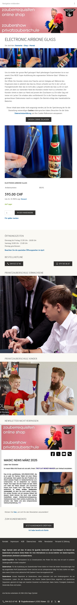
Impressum (14, 541)
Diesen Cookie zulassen (38, 119)
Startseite (18, 45)
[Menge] (9, 212)
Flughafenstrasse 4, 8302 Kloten (32, 601)
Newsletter (48, 541)
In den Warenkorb (25, 213)
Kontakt (5, 541)
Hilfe (40, 541)
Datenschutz (31, 541)
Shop (26, 45)
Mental (32, 45)
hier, (15, 512)
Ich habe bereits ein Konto (38, 530)
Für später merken (12, 218)
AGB (22, 541)
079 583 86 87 (63, 264)
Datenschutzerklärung (23, 113)
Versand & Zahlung (62, 541)
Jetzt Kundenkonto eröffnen (38, 525)
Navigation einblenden (10, 3)
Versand (24, 199)
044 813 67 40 (14, 264)
